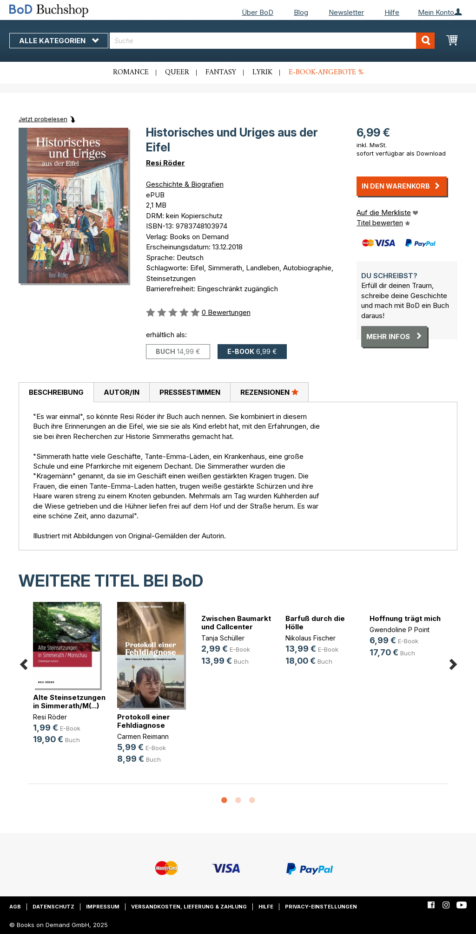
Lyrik (262, 72)
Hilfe (391, 12)
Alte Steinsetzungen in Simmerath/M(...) (69, 701)
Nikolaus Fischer (310, 638)
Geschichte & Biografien (185, 184)
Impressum (102, 906)
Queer (177, 72)
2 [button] (238, 800)
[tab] (56, 392)
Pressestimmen (189, 392)
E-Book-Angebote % (326, 72)
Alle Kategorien (59, 40)
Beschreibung (56, 392)
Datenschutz (53, 906)
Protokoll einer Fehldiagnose (143, 721)
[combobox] (272, 41)
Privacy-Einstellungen (321, 906)
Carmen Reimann (143, 736)
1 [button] (224, 800)
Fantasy (220, 72)
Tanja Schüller (223, 638)
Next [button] (452, 662)
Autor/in (121, 392)
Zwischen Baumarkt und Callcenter (236, 622)
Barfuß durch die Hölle (315, 622)
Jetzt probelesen (43, 119)
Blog (301, 12)
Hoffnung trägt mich (405, 618)
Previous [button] (23, 662)
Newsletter (346, 12)
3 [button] (252, 800)
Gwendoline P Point (400, 630)
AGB (15, 906)
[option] (70, 680)
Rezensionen (269, 392)
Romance (131, 72)
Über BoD (257, 12)
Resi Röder (165, 162)
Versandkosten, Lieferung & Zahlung (189, 906)
